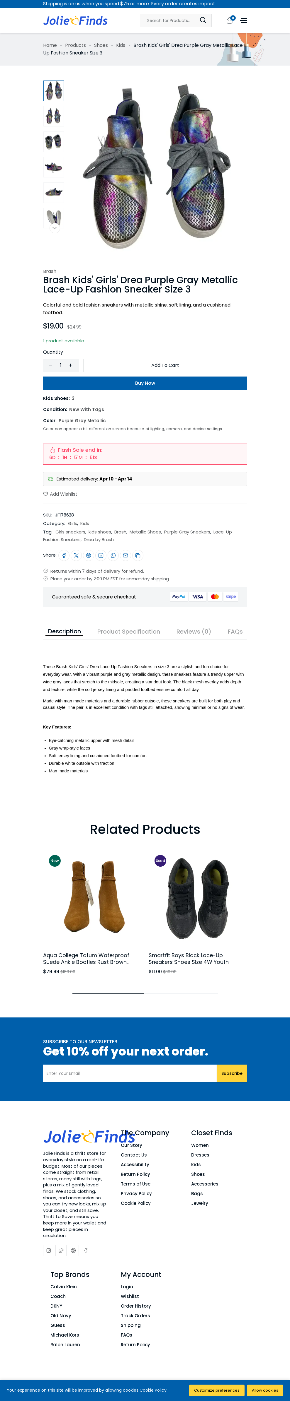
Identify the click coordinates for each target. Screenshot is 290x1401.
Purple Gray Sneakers (187, 532)
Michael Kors (64, 1335)
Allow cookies (265, 1390)
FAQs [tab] (235, 631)
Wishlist (130, 1296)
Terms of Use (135, 1184)
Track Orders (135, 1316)
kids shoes (100, 532)
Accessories (204, 1184)
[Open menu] (242, 20)
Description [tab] (64, 631)
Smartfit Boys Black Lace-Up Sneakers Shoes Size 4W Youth (189, 959)
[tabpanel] (145, 706)
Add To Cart (165, 365)
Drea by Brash (99, 539)
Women (200, 1145)
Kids (120, 45)
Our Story (131, 1145)
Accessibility (135, 1164)
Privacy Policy (136, 1193)
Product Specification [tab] (128, 631)
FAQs (126, 1335)
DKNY (56, 1306)
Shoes (101, 45)
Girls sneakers (70, 532)
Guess (57, 1325)
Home (50, 45)
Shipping (131, 1325)
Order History (136, 1306)
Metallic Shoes (145, 532)
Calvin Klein (63, 1287)
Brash (49, 271)
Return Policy (135, 1174)
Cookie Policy (136, 1203)
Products (75, 45)
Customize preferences (217, 1390)
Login (127, 1287)
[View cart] (229, 20)
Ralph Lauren (65, 1345)
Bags (197, 1193)
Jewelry (199, 1203)
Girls (72, 523)
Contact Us (134, 1155)
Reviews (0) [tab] (194, 631)
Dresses (200, 1155)
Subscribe (231, 1073)
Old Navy (60, 1316)
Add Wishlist (60, 494)
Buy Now (145, 383)
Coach (58, 1296)
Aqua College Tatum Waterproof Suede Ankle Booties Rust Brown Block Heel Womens (86, 962)
